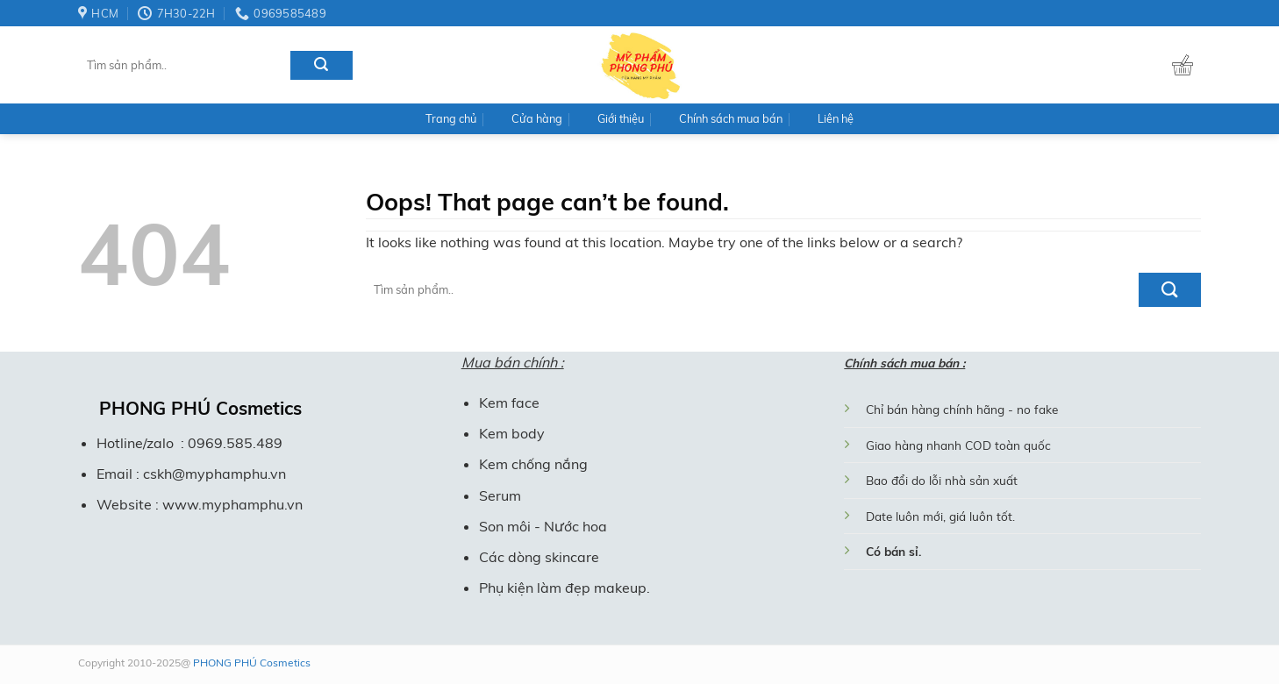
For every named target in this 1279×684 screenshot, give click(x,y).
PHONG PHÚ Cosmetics (250, 662)
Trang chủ (450, 118)
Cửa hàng (536, 118)
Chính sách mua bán (730, 118)
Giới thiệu (620, 118)
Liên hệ (836, 118)
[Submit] (321, 65)
